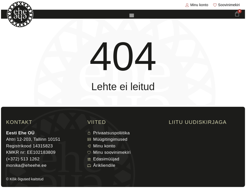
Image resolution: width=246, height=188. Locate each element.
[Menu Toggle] (131, 15)
